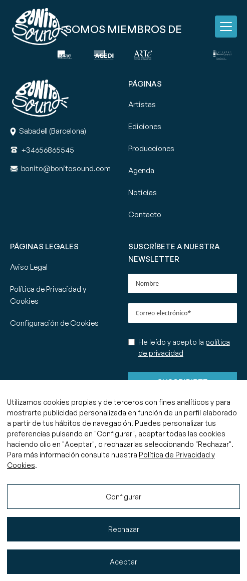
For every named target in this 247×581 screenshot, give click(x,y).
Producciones (151, 148)
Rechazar (123, 529)
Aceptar (123, 561)
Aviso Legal (29, 267)
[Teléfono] (47, 150)
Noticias (142, 192)
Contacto (144, 214)
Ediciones (144, 126)
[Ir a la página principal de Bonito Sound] (40, 26)
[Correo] (66, 168)
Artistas (142, 104)
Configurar (123, 496)
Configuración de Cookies (54, 323)
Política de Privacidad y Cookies (48, 295)
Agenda (141, 170)
